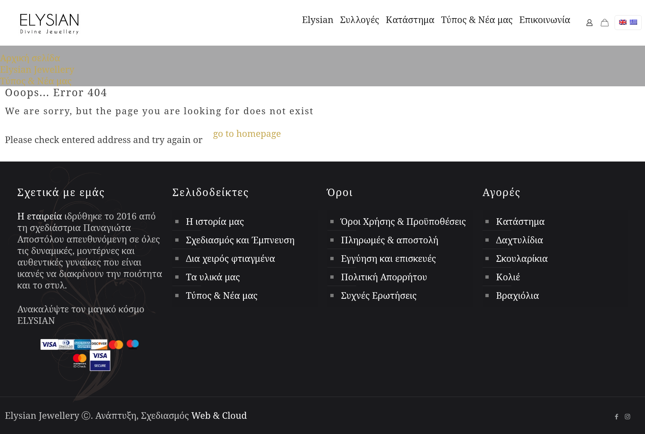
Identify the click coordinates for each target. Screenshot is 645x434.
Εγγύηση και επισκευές (388, 258)
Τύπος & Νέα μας (36, 80)
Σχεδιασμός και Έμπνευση (240, 239)
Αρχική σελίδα (30, 57)
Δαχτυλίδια (519, 239)
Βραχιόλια (517, 295)
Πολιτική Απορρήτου (384, 276)
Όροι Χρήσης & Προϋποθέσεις (403, 221)
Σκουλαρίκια (522, 258)
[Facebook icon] (616, 416)
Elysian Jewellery (37, 69)
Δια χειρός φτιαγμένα (230, 258)
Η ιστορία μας (215, 221)
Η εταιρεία (39, 216)
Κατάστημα (520, 221)
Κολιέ (508, 276)
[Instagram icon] (627, 416)
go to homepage (247, 133)
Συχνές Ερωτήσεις (379, 295)
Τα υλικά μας (213, 276)
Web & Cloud (219, 415)
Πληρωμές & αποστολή (390, 239)
